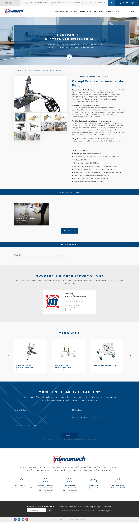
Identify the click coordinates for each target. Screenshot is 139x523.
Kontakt (120, 11)
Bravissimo (82, 520)
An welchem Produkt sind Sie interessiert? (87, 418)
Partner (130, 11)
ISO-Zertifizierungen (103, 512)
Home (16, 70)
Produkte (98, 11)
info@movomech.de (93, 489)
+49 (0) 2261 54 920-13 (75, 306)
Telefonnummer (19, 418)
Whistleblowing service (88, 512)
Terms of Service (88, 440)
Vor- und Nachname (21, 411)
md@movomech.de (74, 310)
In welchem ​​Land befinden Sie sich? (27, 426)
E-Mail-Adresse (77, 411)
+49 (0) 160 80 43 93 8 (75, 308)
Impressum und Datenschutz (70, 512)
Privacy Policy (77, 440)
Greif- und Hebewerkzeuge (34, 70)
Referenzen (85, 11)
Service (109, 11)
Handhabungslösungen (66, 11)
